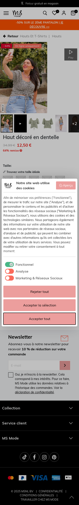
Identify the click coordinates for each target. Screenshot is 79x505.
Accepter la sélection (39, 305)
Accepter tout (39, 319)
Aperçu (66, 185)
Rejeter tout (39, 291)
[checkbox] (18, 264)
